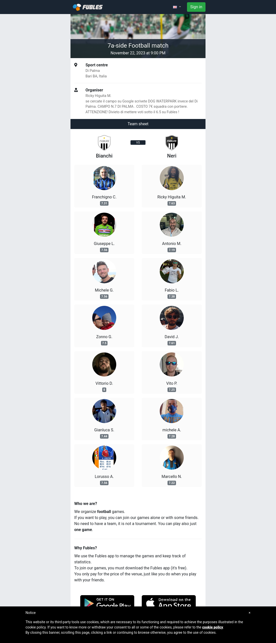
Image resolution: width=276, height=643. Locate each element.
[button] (177, 7)
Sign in (196, 7)
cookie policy (212, 627)
